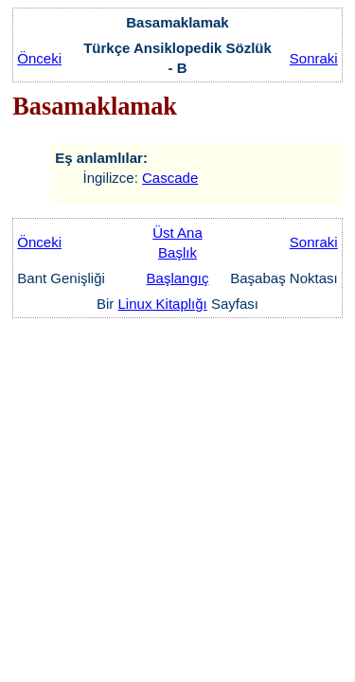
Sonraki (314, 58)
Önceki (39, 58)
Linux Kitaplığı (162, 304)
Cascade (170, 178)
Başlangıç (178, 278)
